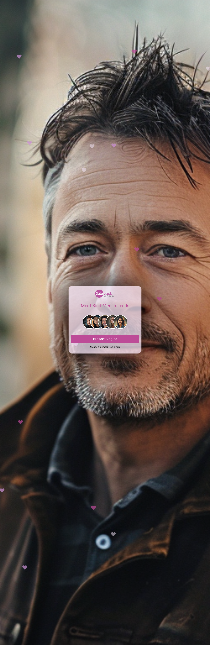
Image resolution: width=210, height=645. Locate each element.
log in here (115, 347)
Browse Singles (105, 339)
